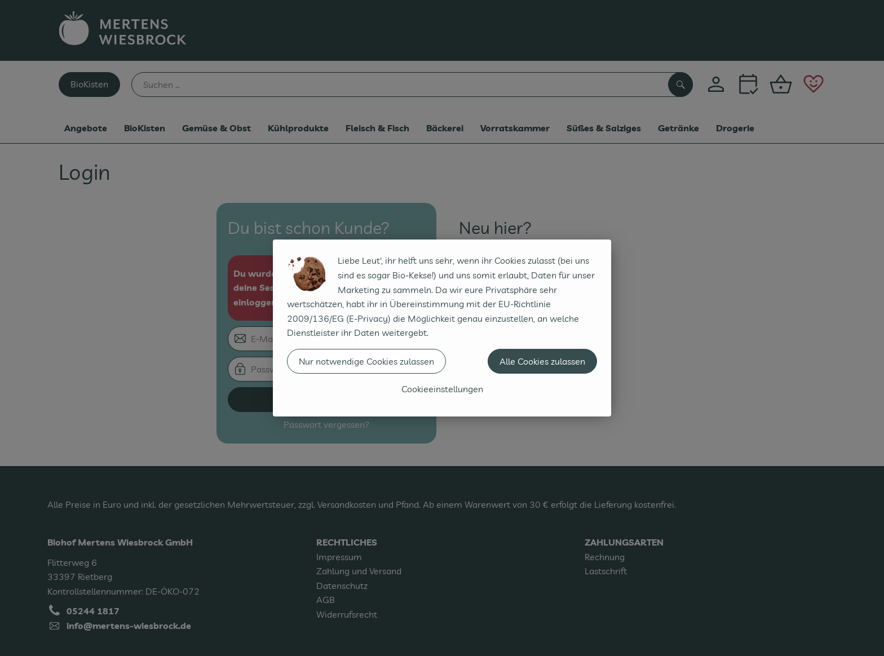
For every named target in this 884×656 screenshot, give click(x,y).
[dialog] (442, 328)
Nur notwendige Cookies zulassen (366, 361)
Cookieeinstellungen (442, 389)
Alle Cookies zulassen (542, 361)
